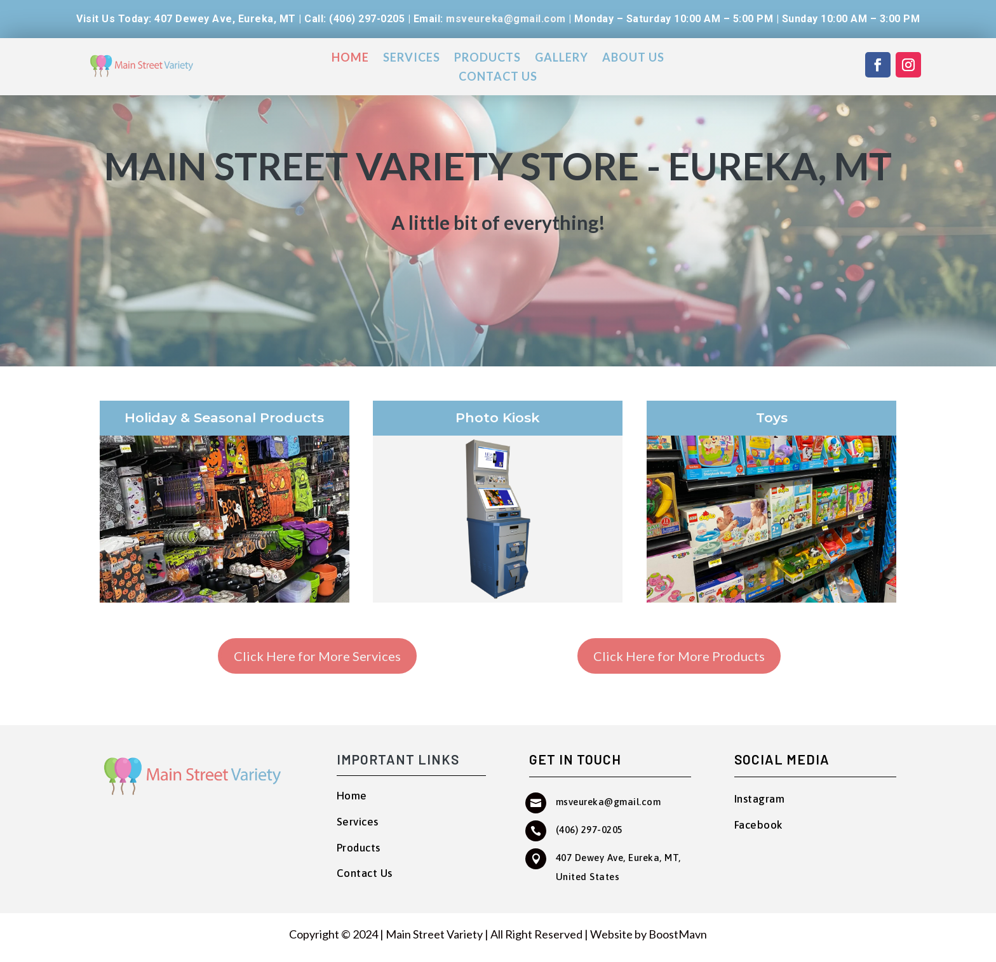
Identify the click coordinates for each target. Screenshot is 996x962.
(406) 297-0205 (589, 829)
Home (350, 58)
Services (411, 58)
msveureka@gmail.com (506, 19)
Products (487, 58)
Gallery (561, 58)
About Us (633, 58)
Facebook (758, 824)
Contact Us (498, 77)
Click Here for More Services (317, 656)
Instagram (759, 798)
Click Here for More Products (679, 656)
